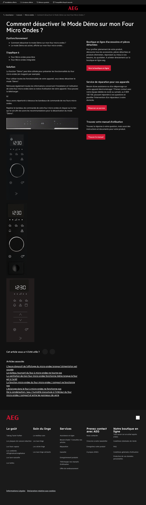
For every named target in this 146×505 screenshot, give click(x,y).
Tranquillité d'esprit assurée (62, 2)
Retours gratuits (42, 2)
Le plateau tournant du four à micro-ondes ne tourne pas (34, 372)
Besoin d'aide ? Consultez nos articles (71, 441)
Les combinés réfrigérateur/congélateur (15, 452)
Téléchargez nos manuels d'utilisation (69, 463)
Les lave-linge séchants (42, 452)
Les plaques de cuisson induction (18, 441)
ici (7, 96)
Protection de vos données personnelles (123, 457)
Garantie (63, 452)
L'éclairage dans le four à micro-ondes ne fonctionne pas (33, 388)
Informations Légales (15, 491)
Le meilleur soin (39, 435)
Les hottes (10, 463)
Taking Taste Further (14, 435)
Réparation (64, 446)
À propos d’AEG (92, 452)
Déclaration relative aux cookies (41, 491)
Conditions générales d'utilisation (125, 452)
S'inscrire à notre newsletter (97, 441)
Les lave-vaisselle (13, 457)
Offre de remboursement (69, 468)
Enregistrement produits (69, 457)
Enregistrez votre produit (96, 446)
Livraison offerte (26, 2)
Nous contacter (92, 435)
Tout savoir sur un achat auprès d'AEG (125, 435)
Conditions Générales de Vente (125, 441)
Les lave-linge (38, 441)
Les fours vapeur (12, 446)
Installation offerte (10, 2)
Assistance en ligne (67, 435)
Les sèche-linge (39, 446)
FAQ (115, 446)
